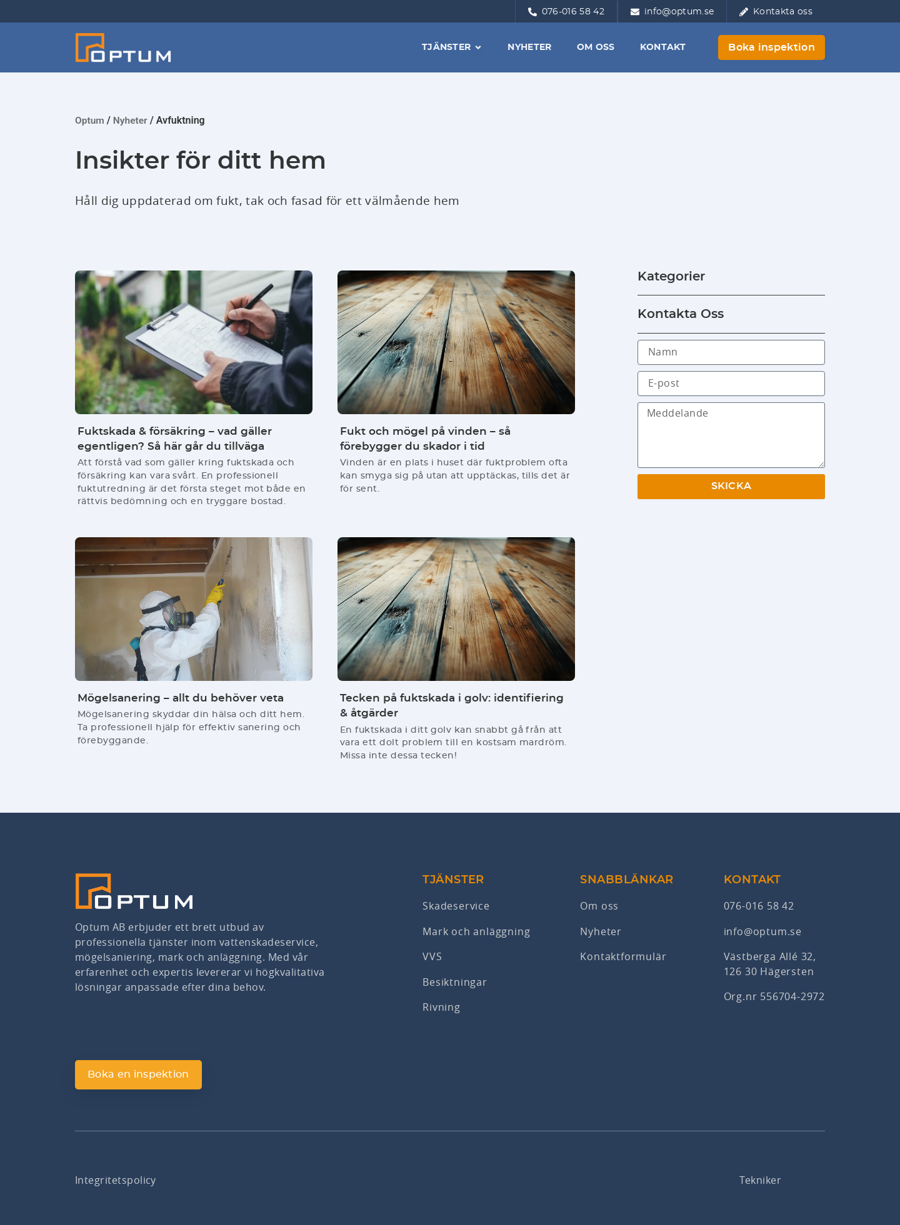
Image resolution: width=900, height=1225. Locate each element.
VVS (432, 958)
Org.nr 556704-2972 (774, 998)
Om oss (599, 908)
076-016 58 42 (759, 908)
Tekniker (760, 1180)
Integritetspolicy (115, 1180)
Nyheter (131, 120)
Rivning (441, 1008)
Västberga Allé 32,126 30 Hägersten (770, 965)
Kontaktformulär (623, 958)
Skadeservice (456, 908)
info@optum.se (763, 933)
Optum (90, 120)
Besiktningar (455, 983)
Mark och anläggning (476, 933)
